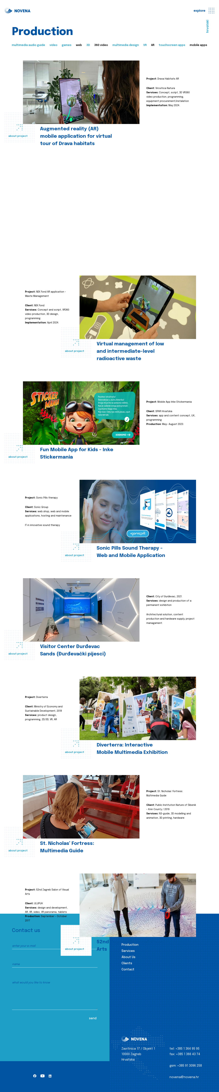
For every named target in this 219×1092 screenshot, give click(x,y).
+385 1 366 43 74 (188, 1054)
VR (145, 45)
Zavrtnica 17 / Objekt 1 (138, 1048)
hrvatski (207, 26)
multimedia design (125, 45)
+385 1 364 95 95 (187, 1048)
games (66, 45)
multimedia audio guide (28, 45)
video (53, 45)
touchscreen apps (172, 45)
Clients (126, 963)
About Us (128, 957)
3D (88, 45)
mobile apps (198, 45)
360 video (101, 45)
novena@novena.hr (184, 1077)
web (79, 45)
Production (129, 944)
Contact (127, 969)
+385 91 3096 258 (189, 1065)
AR (152, 45)
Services (128, 951)
